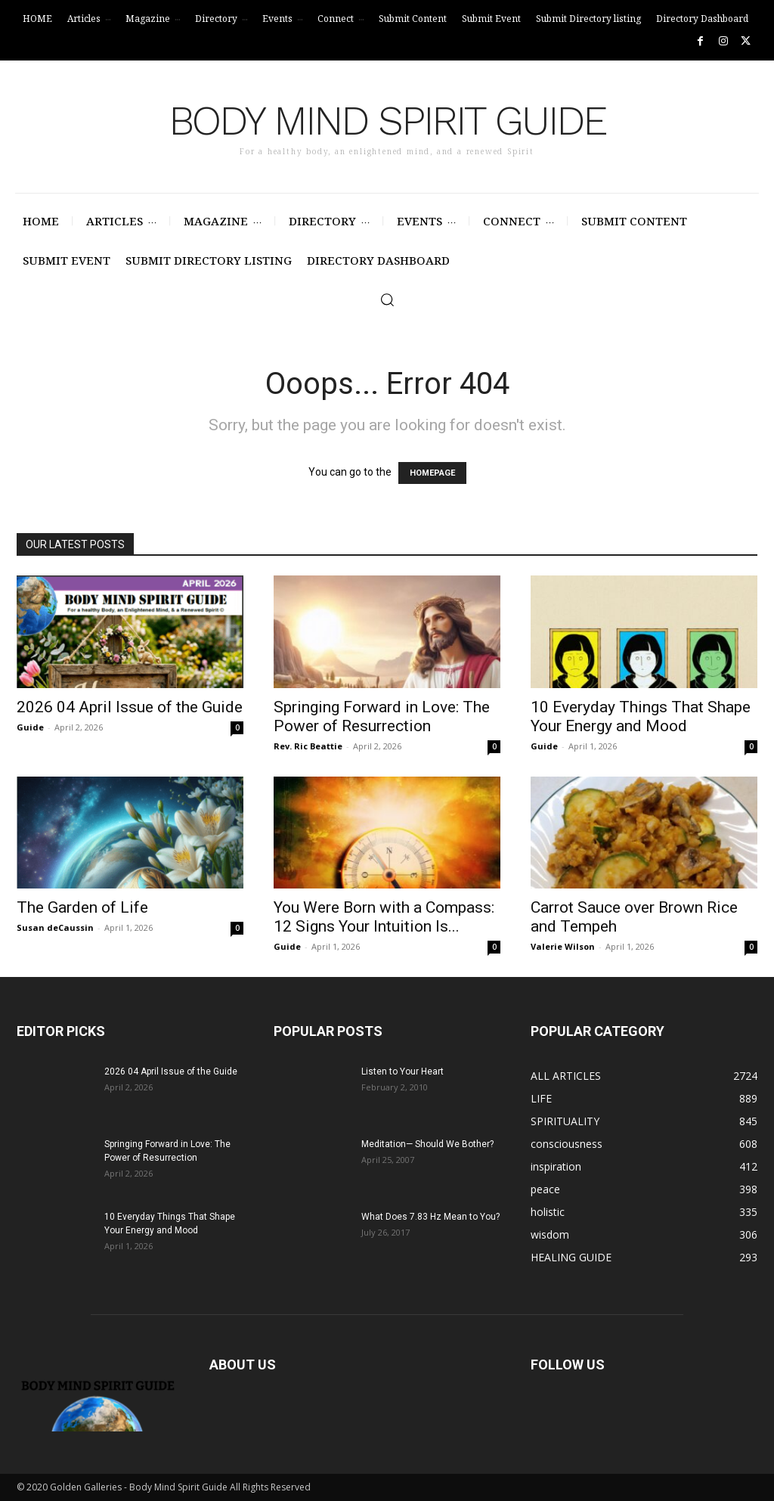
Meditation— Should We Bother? (427, 1144)
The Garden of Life (82, 907)
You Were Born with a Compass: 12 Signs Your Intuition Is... (384, 916)
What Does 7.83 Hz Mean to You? (430, 1216)
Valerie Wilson (563, 946)
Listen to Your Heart (402, 1071)
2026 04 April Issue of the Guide (130, 707)
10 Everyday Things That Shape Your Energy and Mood (641, 716)
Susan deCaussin (55, 927)
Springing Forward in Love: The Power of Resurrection (382, 716)
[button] (387, 299)
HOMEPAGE (432, 473)
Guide (30, 727)
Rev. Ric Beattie (308, 746)
